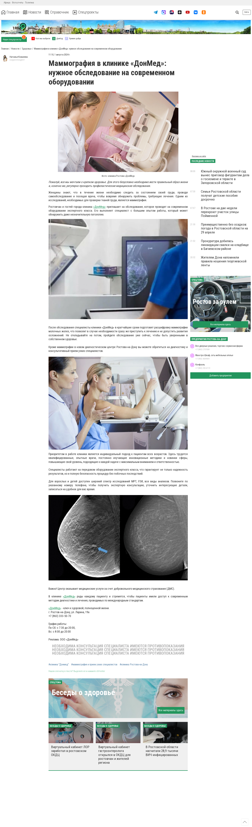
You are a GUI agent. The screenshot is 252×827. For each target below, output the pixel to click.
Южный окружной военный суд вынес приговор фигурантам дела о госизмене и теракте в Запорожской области (225, 177)
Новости (32, 12)
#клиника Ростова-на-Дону (134, 664)
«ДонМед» (99, 206)
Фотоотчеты (17, 2)
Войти (246, 12)
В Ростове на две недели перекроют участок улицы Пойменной (220, 212)
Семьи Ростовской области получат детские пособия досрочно (221, 195)
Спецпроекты (86, 12)
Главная (10, 12)
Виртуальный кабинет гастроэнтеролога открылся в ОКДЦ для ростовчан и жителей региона (114, 754)
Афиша (7, 2)
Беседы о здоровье (83, 692)
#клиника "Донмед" (59, 664)
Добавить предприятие (220, 375)
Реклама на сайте (199, 156)
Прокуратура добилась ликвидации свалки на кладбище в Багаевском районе (225, 245)
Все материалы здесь (170, 710)
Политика (29, 2)
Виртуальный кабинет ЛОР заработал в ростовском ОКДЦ (70, 751)
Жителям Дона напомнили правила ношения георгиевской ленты (223, 261)
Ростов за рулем (215, 301)
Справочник (57, 12)
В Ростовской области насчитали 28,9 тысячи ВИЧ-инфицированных (162, 751)
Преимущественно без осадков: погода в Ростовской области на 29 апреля (224, 228)
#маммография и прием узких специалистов (94, 664)
